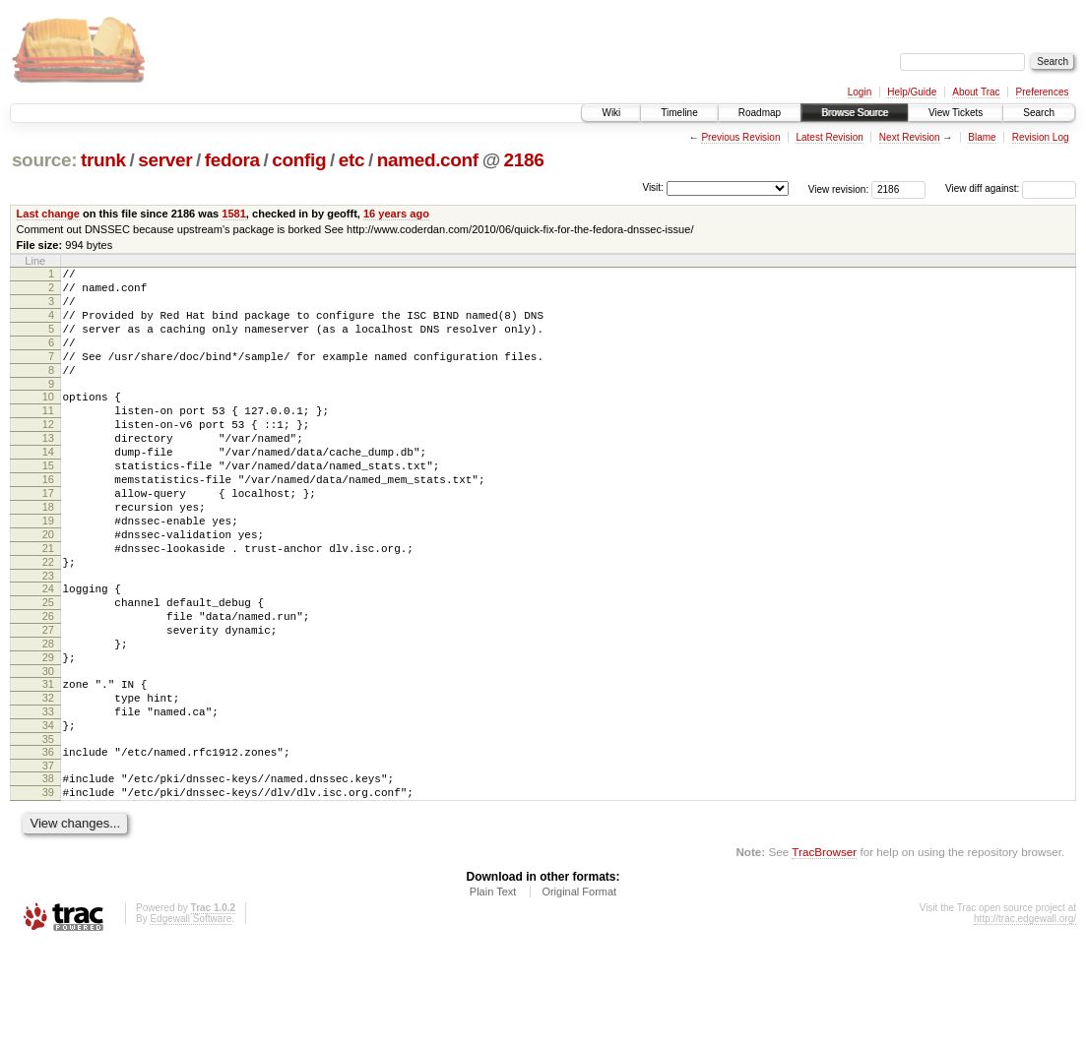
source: (44, 160)
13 (48, 470)
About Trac (975, 92)
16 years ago (396, 213)
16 (48, 520)
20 (48, 587)
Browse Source (854, 112)
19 (48, 571)
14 (48, 487)
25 (48, 667)
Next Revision (909, 137)
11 (48, 437)
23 (48, 638)
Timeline (679, 112)
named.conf (428, 160)
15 (48, 504)
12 (48, 454)
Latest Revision (829, 137)
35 (48, 830)
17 (48, 537)
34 (48, 814)
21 (48, 604)
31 (48, 763)
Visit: (653, 187)
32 (48, 780)
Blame (981, 137)
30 (48, 751)
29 (48, 734)
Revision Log (1040, 137)
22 (48, 621)
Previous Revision (740, 137)
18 (48, 554)
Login (859, 92)
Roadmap (759, 112)
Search (1038, 112)
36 (48, 843)
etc (351, 160)
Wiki (611, 112)
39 (48, 889)
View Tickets (955, 112)
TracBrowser (824, 952)
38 (48, 873)
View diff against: (1010, 188)
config (299, 160)
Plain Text (493, 992)
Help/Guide (911, 92)
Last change (48, 213)
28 (48, 717)
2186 (524, 160)
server (165, 160)
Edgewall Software (190, 1019)
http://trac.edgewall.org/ (1025, 1019)
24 (48, 650)
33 (48, 797)
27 (48, 701)
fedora (232, 160)
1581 (234, 213)
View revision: (838, 188)
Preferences (1042, 92)
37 (48, 860)
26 (48, 684)
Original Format (579, 992)
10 (48, 420)
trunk (103, 160)
